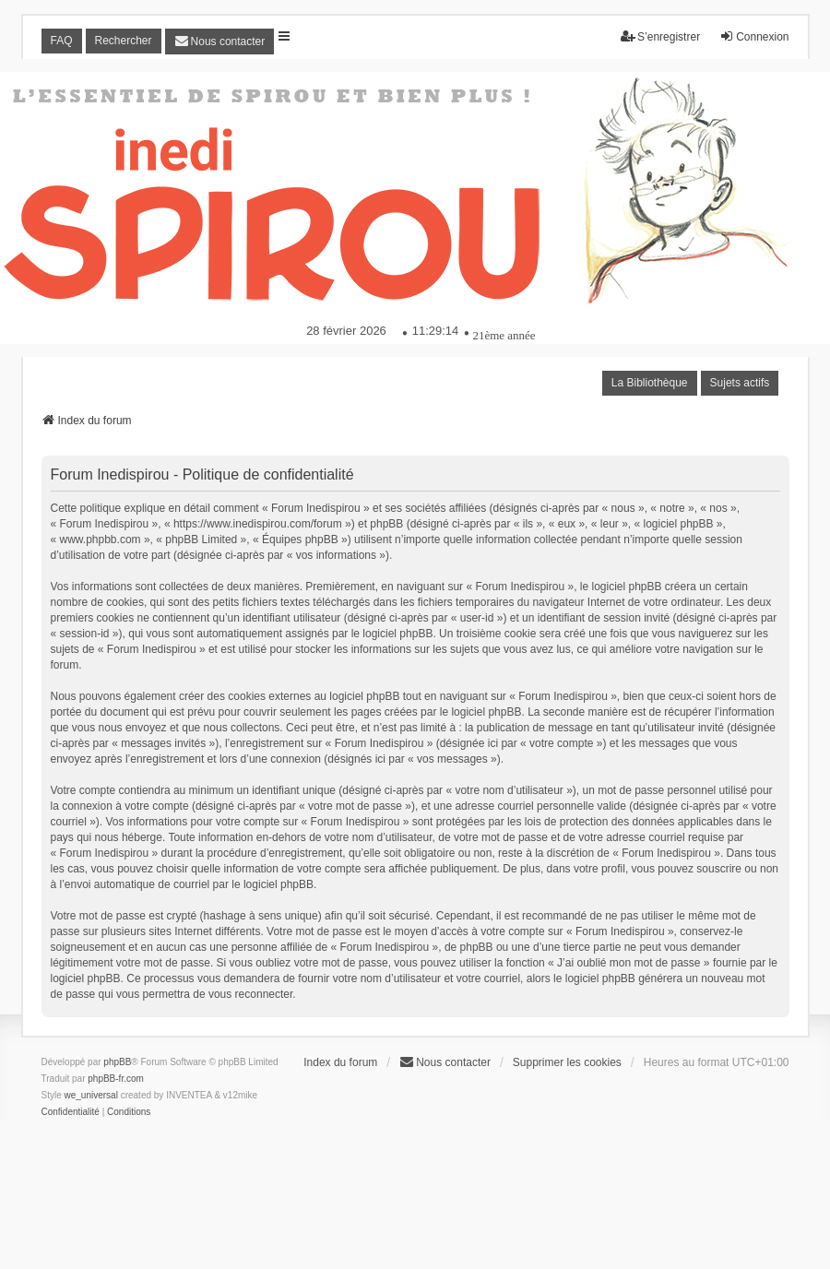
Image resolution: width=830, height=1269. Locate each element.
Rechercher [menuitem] (123, 40)
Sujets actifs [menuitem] (740, 382)
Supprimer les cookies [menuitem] (567, 1062)
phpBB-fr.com (116, 1078)
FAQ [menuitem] (62, 40)
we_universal (91, 1095)
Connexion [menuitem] (753, 36)
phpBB (117, 1062)
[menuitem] (220, 41)
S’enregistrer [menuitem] (660, 36)
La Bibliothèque (649, 382)
